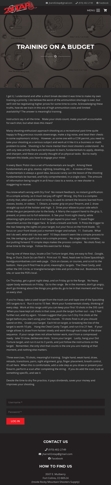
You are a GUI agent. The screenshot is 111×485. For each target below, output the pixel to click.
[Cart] (105, 10)
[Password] (55, 412)
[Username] (55, 402)
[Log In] (15, 421)
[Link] (20, 7)
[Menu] (93, 10)
